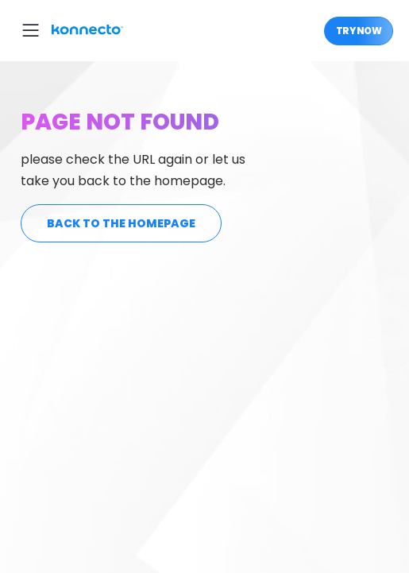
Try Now (359, 30)
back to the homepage (121, 223)
